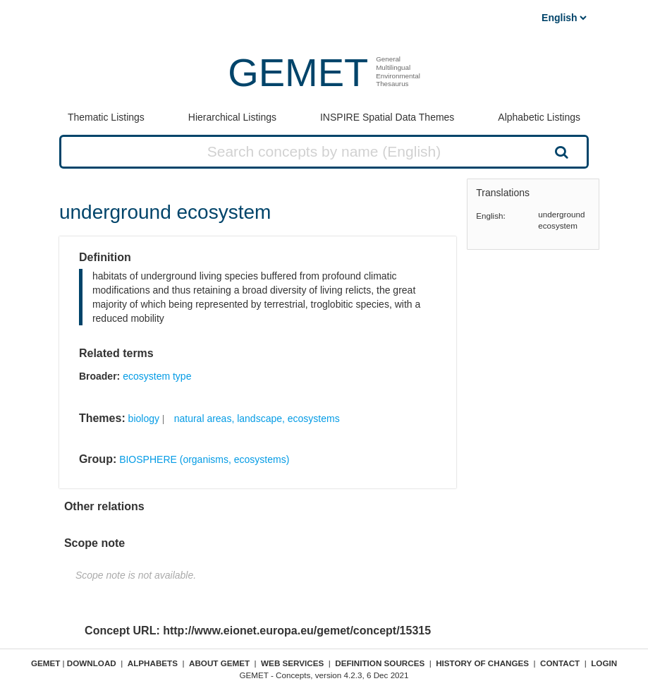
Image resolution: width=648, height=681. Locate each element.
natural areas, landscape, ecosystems (257, 418)
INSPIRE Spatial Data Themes (387, 117)
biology (143, 418)
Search (560, 151)
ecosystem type (157, 376)
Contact (560, 663)
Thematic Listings (106, 117)
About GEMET (219, 663)
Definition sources (379, 663)
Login (604, 663)
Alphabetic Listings (539, 117)
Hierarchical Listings (232, 117)
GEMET (298, 72)
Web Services (292, 663)
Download (91, 663)
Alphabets (153, 663)
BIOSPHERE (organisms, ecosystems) (204, 459)
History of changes (482, 663)
